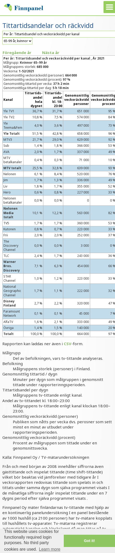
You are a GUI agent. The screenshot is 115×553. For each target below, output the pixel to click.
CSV (67, 343)
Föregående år (17, 52)
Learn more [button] (49, 549)
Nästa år (50, 52)
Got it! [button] (89, 541)
